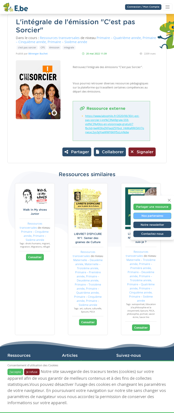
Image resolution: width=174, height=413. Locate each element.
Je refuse (31, 372)
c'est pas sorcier (27, 47)
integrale (69, 47)
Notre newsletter (152, 224)
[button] (110, 152)
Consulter (35, 257)
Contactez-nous (152, 233)
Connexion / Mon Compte (143, 7)
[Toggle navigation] (167, 7)
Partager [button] (77, 152)
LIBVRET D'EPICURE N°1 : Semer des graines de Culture (88, 238)
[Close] (169, 200)
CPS (43, 47)
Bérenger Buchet (38, 53)
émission (54, 47)
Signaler (142, 152)
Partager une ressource (152, 206)
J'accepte (15, 372)
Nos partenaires (152, 215)
